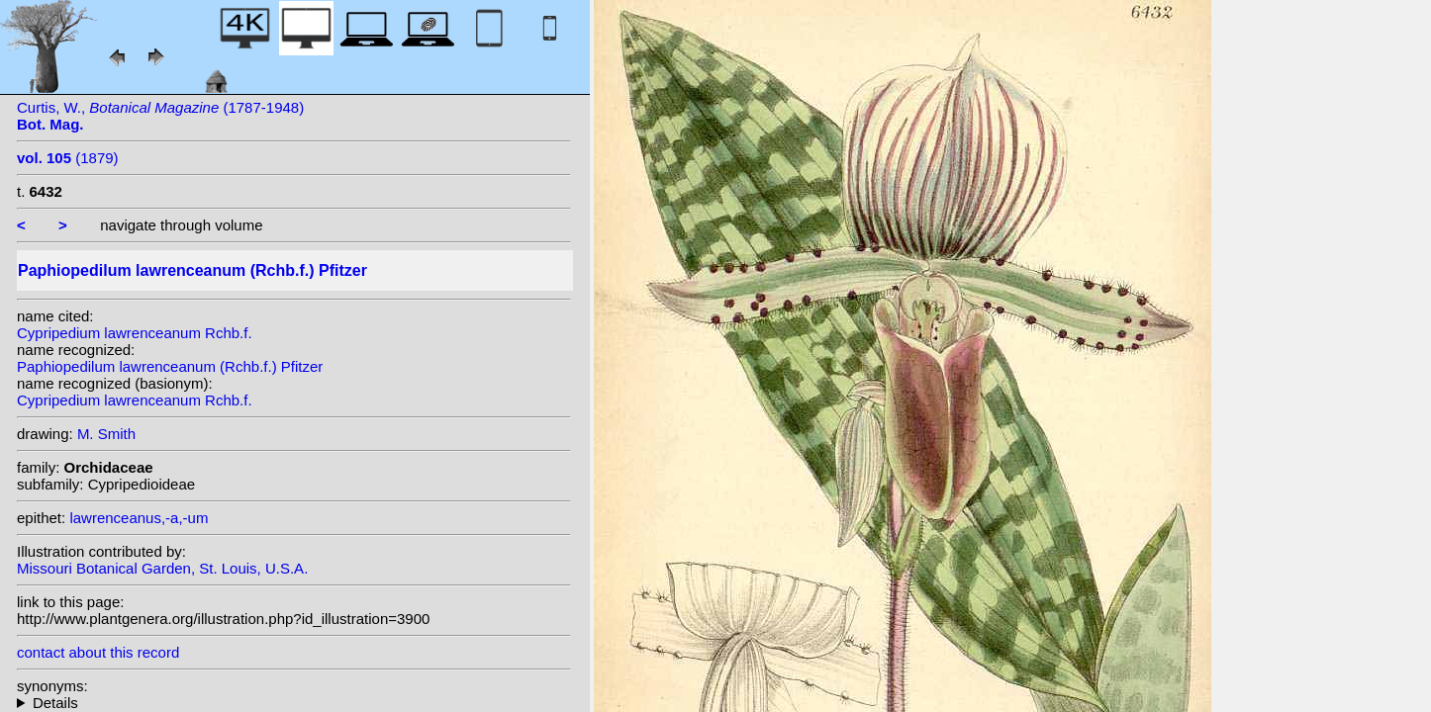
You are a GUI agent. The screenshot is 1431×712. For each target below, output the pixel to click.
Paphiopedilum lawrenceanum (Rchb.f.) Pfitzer (170, 366)
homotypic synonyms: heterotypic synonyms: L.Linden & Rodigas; (294, 702)
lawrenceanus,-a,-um (138, 517)
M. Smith (106, 433)
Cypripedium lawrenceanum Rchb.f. (134, 332)
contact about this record (98, 652)
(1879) (68, 157)
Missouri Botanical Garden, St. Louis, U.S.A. (162, 568)
